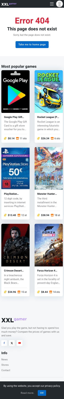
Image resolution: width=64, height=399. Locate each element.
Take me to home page (32, 44)
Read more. (27, 392)
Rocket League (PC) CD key (48, 117)
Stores (5, 364)
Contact (5, 370)
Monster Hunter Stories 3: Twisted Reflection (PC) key (48, 193)
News (4, 359)
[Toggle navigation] (51, 4)
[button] (59, 4)
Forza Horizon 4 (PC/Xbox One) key (48, 270)
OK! (42, 393)
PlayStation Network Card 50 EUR (13, 193)
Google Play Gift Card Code (13, 117)
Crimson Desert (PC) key (13, 270)
